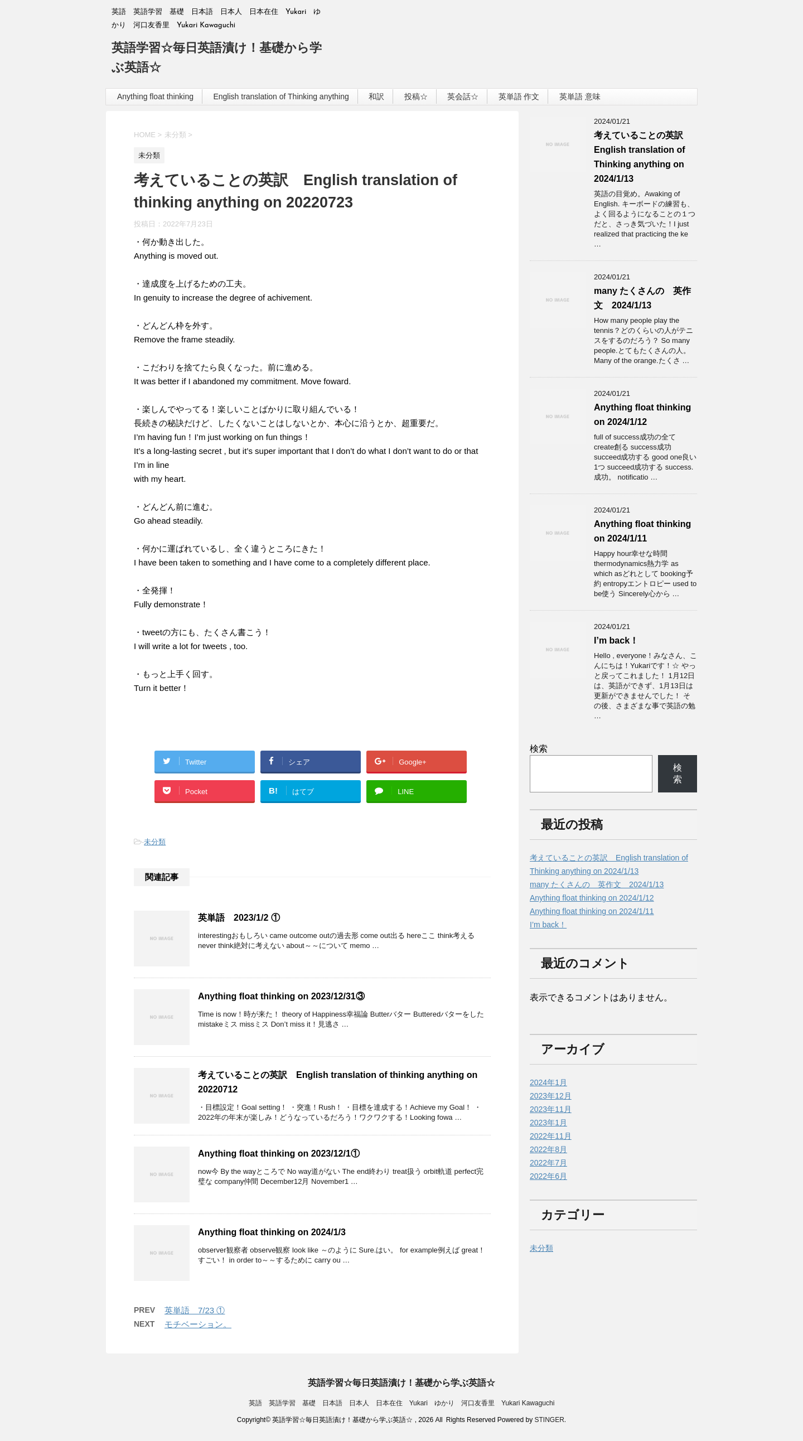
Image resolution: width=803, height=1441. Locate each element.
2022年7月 (548, 1162)
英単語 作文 (519, 96)
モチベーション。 (198, 1324)
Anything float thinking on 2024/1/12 (592, 897)
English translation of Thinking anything (281, 96)
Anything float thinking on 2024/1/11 (592, 911)
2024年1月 (548, 1082)
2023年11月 (551, 1109)
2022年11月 (551, 1135)
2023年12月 (551, 1095)
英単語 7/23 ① (195, 1310)
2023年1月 (548, 1122)
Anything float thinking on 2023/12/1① (279, 1153)
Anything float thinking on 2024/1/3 (272, 1232)
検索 (539, 748)
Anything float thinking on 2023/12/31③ (281, 996)
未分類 (155, 842)
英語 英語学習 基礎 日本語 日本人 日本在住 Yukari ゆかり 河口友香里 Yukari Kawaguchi (402, 1403)
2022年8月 (548, 1149)
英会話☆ (462, 96)
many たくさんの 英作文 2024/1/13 (597, 884)
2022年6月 (548, 1176)
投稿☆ (416, 96)
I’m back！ (616, 640)
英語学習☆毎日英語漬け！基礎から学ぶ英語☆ (401, 1382)
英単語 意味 (580, 96)
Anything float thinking (155, 96)
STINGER (549, 1420)
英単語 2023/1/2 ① (239, 917)
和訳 (376, 96)
